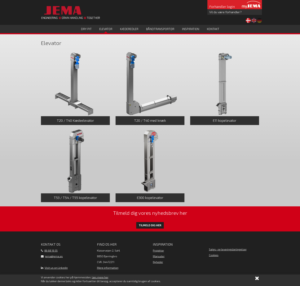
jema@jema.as (54, 256)
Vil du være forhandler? (225, 12)
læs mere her (100, 277)
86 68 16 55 (51, 250)
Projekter (158, 250)
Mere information (107, 267)
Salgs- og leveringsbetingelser (228, 249)
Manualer (159, 256)
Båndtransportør (160, 29)
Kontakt (213, 29)
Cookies (213, 255)
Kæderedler (129, 29)
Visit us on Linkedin (56, 267)
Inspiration (190, 29)
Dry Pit (86, 29)
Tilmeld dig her (150, 225)
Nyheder (158, 262)
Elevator (105, 29)
